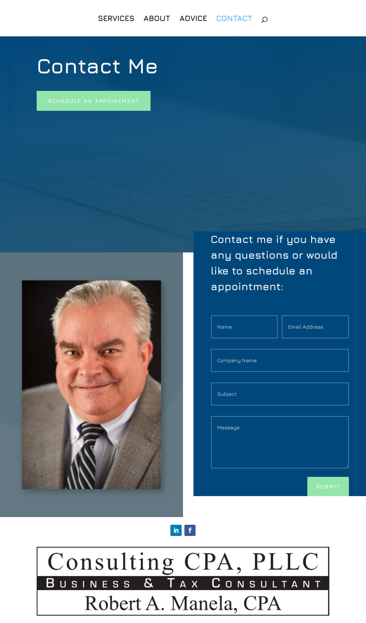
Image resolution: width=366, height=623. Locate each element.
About (157, 19)
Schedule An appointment (93, 101)
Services (116, 19)
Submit (328, 486)
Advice (193, 19)
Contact (234, 19)
